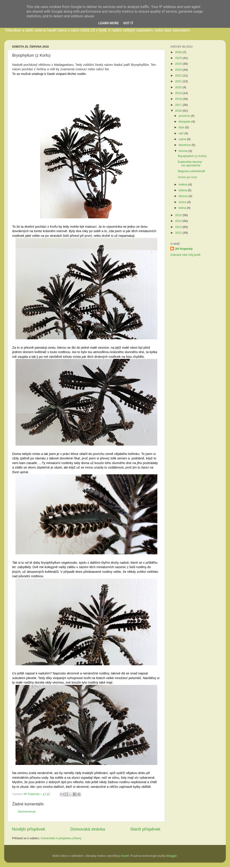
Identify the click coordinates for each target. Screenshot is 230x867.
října (182, 127)
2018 (179, 99)
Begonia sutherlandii (191, 171)
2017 (179, 105)
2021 (179, 81)
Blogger (172, 855)
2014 (179, 221)
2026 (179, 52)
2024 (179, 63)
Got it (128, 23)
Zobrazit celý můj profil (185, 254)
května (183, 184)
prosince (185, 115)
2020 (179, 87)
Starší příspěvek (145, 829)
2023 (179, 69)
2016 (179, 110)
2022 (179, 75)
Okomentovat (26, 811)
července (185, 145)
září (181, 133)
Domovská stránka (87, 829)
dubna (183, 190)
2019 (179, 93)
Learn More (108, 23)
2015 (179, 215)
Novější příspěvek (28, 829)
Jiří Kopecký (184, 248)
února (183, 202)
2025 (179, 58)
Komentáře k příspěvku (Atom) (61, 838)
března (184, 196)
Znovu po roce (187, 177)
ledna (183, 207)
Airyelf (125, 855)
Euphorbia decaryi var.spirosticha (190, 163)
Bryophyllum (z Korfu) (192, 156)
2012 (179, 232)
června (183, 151)
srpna (183, 139)
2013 (179, 227)
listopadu (185, 121)
